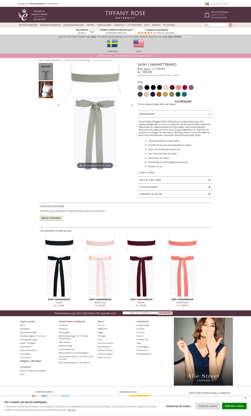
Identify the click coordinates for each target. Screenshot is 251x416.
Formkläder (25, 354)
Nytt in (23, 325)
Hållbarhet (102, 328)
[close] (245, 397)
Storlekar (141, 328)
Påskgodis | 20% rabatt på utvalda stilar (125, 55)
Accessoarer (134, 25)
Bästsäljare (25, 328)
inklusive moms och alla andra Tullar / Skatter (158, 75)
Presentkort (142, 350)
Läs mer (71, 410)
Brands (156, 25)
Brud (22, 374)
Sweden (112, 51)
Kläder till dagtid (28, 343)
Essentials (119, 25)
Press (100, 339)
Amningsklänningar (28, 339)
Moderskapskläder (74, 25)
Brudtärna (63, 328)
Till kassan (169, 25)
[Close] (187, 36)
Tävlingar (102, 336)
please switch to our (160, 36)
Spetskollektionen (67, 349)
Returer (140, 336)
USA (138, 51)
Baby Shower (65, 342)
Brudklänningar (28, 25)
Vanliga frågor (143, 325)
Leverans (141, 332)
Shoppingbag (142, 346)
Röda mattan (25, 346)
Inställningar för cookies (178, 406)
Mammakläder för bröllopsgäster (74, 353)
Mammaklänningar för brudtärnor (74, 362)
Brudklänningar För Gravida (32, 336)
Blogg (100, 332)
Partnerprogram (105, 354)
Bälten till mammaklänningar (78, 60)
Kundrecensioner (106, 343)
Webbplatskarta (144, 354)
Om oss (101, 325)
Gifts (146, 25)
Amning (91, 25)
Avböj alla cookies (208, 406)
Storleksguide (183, 101)
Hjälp (139, 343)
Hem (41, 60)
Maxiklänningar (66, 345)
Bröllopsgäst (64, 332)
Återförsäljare (104, 346)
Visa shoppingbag (219, 17)
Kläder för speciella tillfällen (33, 370)
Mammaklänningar (50, 25)
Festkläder (63, 325)
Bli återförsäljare (105, 350)
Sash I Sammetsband (59, 299)
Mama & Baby (104, 25)
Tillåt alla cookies (234, 406)
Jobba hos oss (104, 357)
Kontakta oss (142, 339)
